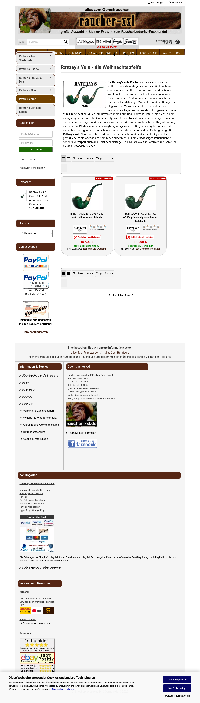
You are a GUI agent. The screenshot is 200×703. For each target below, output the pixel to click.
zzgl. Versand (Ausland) (95, 256)
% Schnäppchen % (32, 53)
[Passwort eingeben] (36, 150)
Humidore (75, 53)
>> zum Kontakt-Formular (81, 440)
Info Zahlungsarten (36, 339)
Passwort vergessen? (32, 175)
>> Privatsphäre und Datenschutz (39, 382)
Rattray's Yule (27, 106)
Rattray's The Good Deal (31, 87)
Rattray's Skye (27, 97)
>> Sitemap (26, 410)
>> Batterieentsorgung (32, 439)
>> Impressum (28, 396)
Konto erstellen (28, 166)
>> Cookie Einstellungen (34, 446)
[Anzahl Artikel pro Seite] (104, 165)
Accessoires (172, 53)
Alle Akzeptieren (177, 679)
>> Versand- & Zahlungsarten (37, 417)
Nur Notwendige (177, 688)
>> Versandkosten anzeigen (36, 630)
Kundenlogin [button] (155, 2)
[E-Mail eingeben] (36, 141)
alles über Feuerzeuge (84, 359)
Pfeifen (128, 53)
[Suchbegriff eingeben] (48, 42)
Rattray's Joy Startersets (27, 65)
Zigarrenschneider (103, 53)
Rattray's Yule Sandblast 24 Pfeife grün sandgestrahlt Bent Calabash (140, 224)
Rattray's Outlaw (29, 76)
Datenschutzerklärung (63, 689)
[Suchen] (65, 42)
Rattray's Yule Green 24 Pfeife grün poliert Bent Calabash (87, 223)
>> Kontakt (26, 403)
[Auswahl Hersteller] (36, 240)
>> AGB (24, 389)
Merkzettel (175, 2)
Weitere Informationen (177, 695)
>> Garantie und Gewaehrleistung (39, 431)
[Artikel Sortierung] (83, 165)
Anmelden (35, 157)
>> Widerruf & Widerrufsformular (38, 424)
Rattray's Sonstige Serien (30, 117)
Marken (56, 53)
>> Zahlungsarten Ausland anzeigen (41, 574)
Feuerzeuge (148, 53)
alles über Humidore (116, 359)
